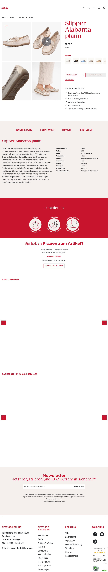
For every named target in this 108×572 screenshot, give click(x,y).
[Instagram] (95, 541)
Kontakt (41, 547)
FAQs (40, 539)
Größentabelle (69, 80)
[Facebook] (95, 534)
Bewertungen (43, 569)
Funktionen (43, 535)
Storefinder (70, 548)
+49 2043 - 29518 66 (54, 256)
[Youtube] (102, 534)
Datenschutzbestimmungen (54, 499)
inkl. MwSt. (67, 47)
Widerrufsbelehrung (73, 544)
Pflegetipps (43, 558)
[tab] (24, 130)
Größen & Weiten (45, 543)
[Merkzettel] (94, 8)
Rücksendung (44, 562)
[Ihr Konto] (99, 8)
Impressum (70, 540)
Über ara (69, 552)
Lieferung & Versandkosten (44, 552)
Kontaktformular (24, 548)
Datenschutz (70, 537)
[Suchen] (88, 8)
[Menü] (83, 8)
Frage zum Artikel (54, 266)
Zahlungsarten (44, 565)
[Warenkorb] (104, 8)
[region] (31, 61)
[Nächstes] (104, 323)
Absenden (79, 486)
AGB (67, 533)
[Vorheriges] (3, 323)
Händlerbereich (71, 556)
